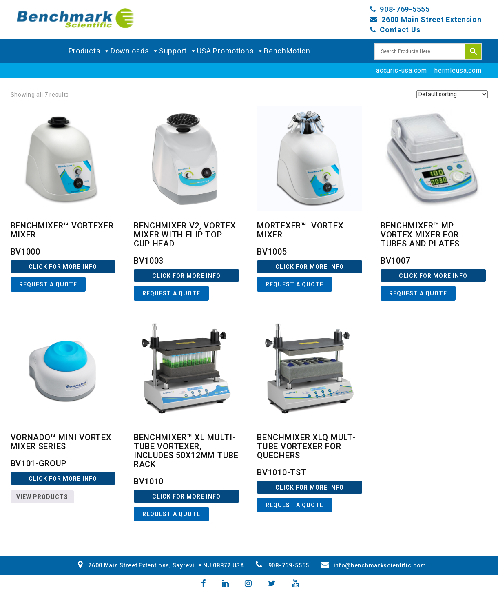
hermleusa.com (457, 70)
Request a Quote (48, 284)
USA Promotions (230, 51)
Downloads (135, 51)
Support (178, 51)
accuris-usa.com (401, 70)
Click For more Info (63, 267)
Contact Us (400, 29)
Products (90, 51)
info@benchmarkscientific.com (373, 565)
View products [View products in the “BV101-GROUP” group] (42, 497)
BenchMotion (287, 51)
